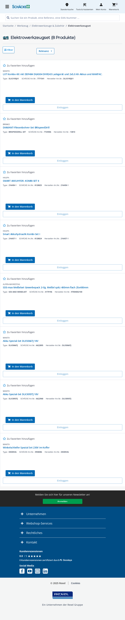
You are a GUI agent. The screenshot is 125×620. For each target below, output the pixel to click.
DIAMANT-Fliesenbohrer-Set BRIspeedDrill (26, 127)
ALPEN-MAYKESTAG (11, 284)
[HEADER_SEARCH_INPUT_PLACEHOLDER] (62, 18)
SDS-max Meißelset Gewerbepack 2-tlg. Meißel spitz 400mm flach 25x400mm (45, 287)
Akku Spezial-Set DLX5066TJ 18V (20, 340)
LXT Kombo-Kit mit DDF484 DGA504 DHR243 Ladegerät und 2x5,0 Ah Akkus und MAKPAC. (52, 74)
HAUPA (6, 177)
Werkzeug (22, 25)
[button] (8, 50)
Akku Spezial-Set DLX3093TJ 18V (20, 394)
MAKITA (6, 71)
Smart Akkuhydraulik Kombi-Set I (21, 234)
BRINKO (6, 124)
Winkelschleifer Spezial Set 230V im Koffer (26, 447)
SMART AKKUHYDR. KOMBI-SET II (21, 180)
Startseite (8, 25)
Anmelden (62, 501)
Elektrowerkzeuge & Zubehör (48, 25)
